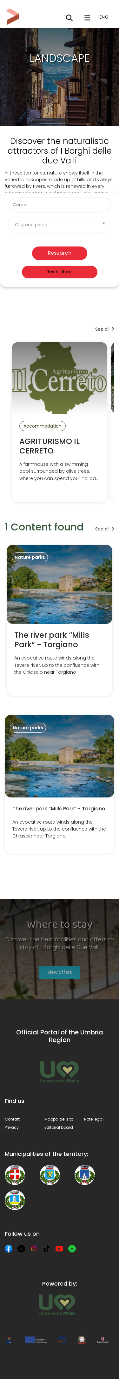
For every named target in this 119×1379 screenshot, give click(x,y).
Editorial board (58, 1127)
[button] (104, 17)
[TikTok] (46, 1248)
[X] (21, 1248)
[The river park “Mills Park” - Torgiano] (59, 620)
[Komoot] (72, 1248)
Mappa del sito (58, 1119)
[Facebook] (8, 1248)
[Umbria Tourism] (57, 1304)
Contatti (13, 1119)
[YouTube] (59, 1248)
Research (59, 253)
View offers (59, 972)
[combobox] (59, 225)
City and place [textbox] (31, 225)
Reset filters (60, 272)
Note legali (94, 1119)
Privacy (12, 1127)
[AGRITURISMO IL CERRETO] (59, 422)
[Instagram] (34, 1248)
